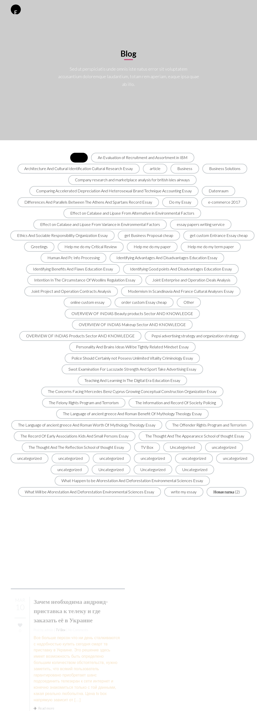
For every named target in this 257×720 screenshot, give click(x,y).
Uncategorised (182, 447)
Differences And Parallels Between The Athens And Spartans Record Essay (88, 202)
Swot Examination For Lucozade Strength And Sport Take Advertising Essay (132, 369)
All (79, 157)
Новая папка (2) (226, 491)
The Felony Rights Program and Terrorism (84, 402)
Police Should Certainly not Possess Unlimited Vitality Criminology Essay (132, 358)
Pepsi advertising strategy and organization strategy (195, 335)
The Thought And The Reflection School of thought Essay (76, 447)
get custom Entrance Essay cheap (219, 235)
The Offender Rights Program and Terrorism (209, 424)
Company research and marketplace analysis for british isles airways (132, 179)
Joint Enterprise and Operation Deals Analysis (191, 279)
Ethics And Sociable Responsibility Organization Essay (62, 235)
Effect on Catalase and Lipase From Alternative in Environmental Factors (132, 213)
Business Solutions (224, 168)
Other (189, 302)
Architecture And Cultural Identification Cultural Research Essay (78, 168)
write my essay (184, 491)
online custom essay (87, 302)
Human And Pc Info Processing (73, 257)
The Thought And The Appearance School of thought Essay (194, 436)
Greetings (39, 246)
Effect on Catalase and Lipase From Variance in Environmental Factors (100, 224)
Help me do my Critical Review (90, 246)
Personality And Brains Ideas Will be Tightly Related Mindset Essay (132, 346)
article (155, 168)
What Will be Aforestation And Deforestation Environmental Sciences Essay (89, 491)
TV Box (147, 447)
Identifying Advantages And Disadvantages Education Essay (166, 257)
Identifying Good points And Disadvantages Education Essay (181, 268)
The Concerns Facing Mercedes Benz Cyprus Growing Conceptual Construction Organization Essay (132, 391)
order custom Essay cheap (144, 302)
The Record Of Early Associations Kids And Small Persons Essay (75, 436)
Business (184, 168)
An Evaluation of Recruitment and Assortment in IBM (143, 157)
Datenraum (218, 190)
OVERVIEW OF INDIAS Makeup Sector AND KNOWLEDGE (132, 324)
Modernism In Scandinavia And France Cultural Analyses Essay (181, 291)
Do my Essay (180, 202)
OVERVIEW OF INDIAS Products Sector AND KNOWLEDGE (80, 335)
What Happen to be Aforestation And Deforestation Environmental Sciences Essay (132, 480)
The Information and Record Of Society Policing (175, 402)
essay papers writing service (201, 224)
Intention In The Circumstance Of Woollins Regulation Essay (84, 279)
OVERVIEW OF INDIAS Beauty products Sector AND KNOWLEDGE (132, 313)
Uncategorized (111, 469)
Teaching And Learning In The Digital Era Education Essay (132, 380)
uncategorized (224, 447)
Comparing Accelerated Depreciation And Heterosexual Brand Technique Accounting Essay (114, 190)
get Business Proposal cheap (149, 235)
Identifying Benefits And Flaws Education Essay (73, 268)
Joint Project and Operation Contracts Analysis (71, 291)
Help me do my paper (152, 246)
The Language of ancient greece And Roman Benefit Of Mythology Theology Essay (132, 413)
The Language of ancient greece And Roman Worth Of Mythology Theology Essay (86, 424)
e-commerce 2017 (224, 202)
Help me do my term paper (211, 246)
